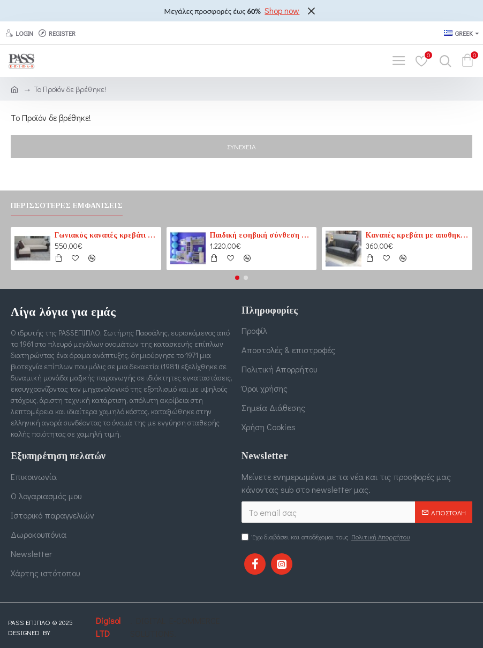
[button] (237, 278)
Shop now (282, 10)
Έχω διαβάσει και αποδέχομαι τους (326, 537)
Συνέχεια (241, 146)
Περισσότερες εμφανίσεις (67, 206)
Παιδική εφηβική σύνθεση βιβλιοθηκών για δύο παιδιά (261, 235)
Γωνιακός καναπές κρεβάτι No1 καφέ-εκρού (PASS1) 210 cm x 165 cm (106, 235)
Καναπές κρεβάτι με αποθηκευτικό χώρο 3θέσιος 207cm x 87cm (417, 235)
